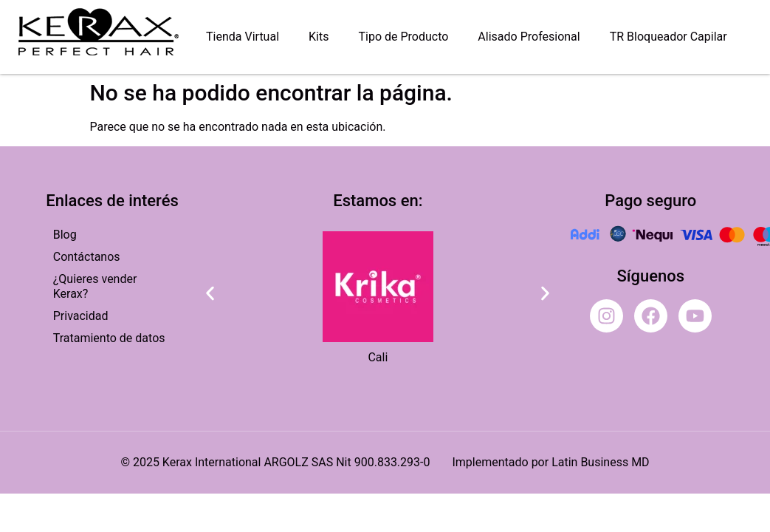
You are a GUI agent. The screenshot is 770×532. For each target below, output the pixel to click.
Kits (319, 37)
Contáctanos (86, 257)
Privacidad (81, 316)
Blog (65, 235)
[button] (210, 293)
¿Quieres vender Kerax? (95, 286)
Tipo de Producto (403, 37)
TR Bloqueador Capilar (668, 37)
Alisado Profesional (529, 37)
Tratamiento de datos (109, 338)
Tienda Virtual (242, 37)
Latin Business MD (600, 462)
